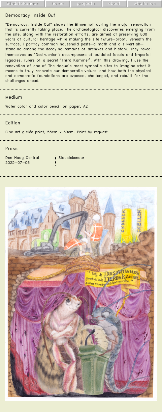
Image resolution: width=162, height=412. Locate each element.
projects (86, 3)
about (114, 3)
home (57, 3)
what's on (144, 3)
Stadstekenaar (22, 3)
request (101, 132)
